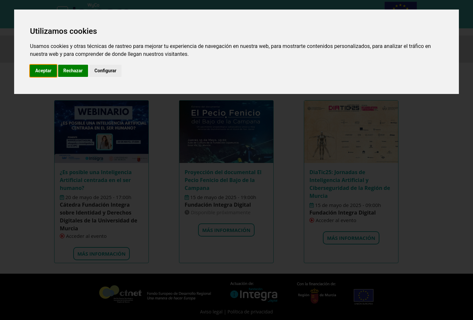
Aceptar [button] (43, 70)
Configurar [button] (106, 70)
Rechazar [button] (73, 70)
